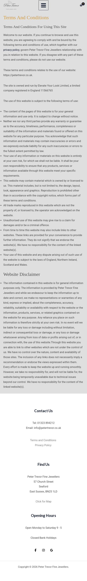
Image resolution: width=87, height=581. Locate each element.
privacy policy (11, 49)
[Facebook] (35, 550)
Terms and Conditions (43, 440)
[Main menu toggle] (43, 5)
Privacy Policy (43, 445)
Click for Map (43, 501)
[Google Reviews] (51, 550)
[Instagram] (43, 550)
